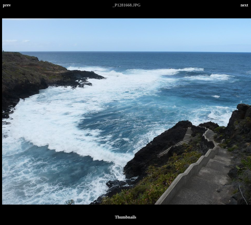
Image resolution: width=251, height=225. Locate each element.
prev (7, 5)
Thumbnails (125, 217)
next (244, 5)
